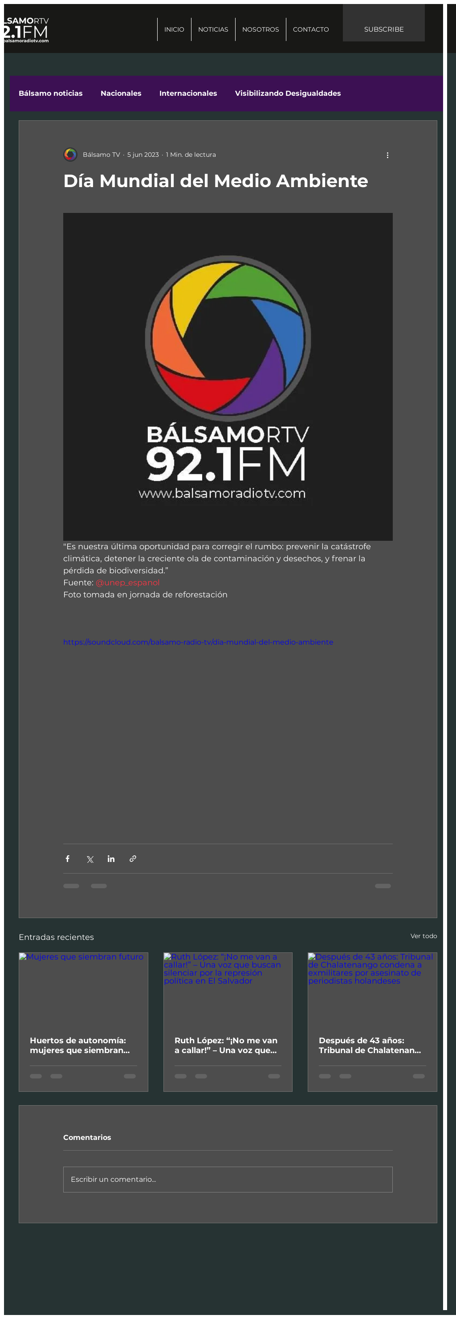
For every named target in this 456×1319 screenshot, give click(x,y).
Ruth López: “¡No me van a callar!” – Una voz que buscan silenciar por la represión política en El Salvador (226, 1045)
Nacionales (121, 93)
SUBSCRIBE (384, 29)
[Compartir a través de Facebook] (67, 858)
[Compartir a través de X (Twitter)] (89, 858)
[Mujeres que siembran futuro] (83, 989)
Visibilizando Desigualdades (288, 93)
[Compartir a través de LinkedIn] (111, 858)
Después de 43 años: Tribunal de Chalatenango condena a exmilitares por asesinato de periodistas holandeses (372, 1045)
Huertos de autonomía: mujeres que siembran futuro (78, 1045)
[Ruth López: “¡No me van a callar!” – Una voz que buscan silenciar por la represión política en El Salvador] (228, 989)
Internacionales (188, 93)
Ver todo (424, 936)
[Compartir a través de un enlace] (133, 858)
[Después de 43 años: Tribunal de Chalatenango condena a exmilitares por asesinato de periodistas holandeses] (372, 989)
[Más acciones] (387, 154)
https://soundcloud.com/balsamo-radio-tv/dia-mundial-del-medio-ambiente (198, 642)
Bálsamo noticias (51, 93)
